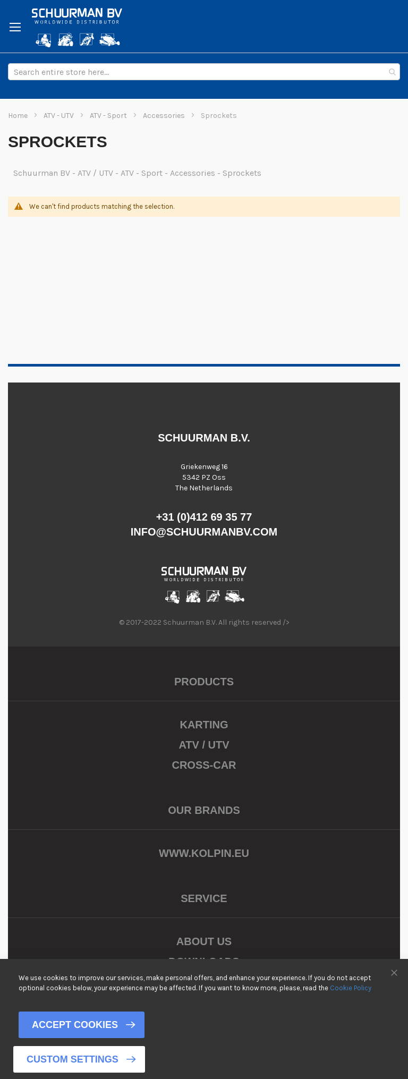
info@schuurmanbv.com (204, 532)
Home (18, 115)
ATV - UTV (59, 115)
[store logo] (77, 27)
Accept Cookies (75, 1024)
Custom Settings (72, 1059)
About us (204, 941)
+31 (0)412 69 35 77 (204, 517)
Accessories (164, 115)
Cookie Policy (350, 987)
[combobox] (204, 71)
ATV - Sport (109, 115)
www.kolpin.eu (204, 853)
